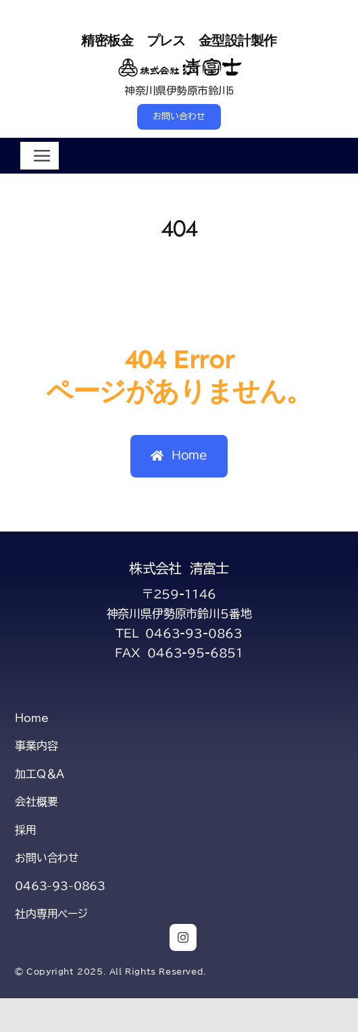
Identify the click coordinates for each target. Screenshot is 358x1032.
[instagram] (183, 937)
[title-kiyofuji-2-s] (179, 61)
